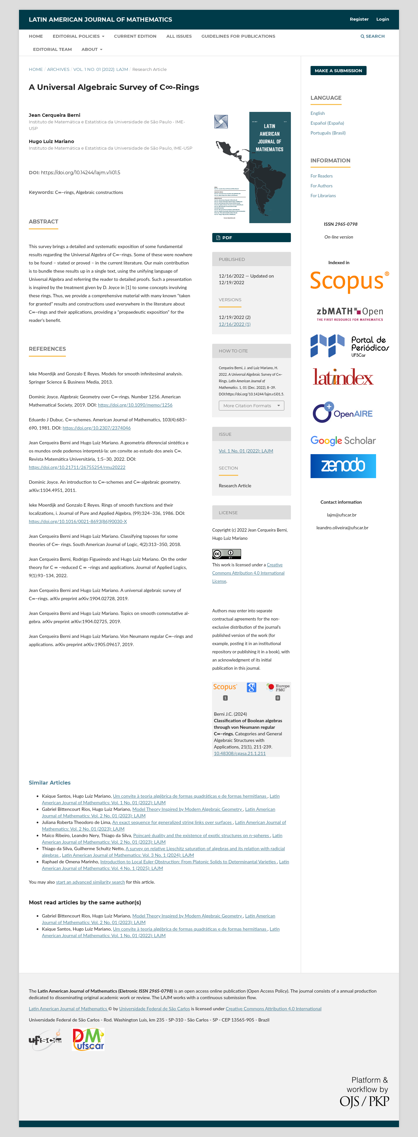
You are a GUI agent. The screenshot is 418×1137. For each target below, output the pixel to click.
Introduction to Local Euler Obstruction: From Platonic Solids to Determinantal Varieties (188, 861)
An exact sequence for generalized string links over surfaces (172, 822)
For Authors (321, 185)
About (90, 49)
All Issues (179, 36)
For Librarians (323, 195)
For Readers (322, 176)
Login (382, 19)
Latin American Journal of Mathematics (100, 19)
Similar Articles (50, 783)
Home (36, 36)
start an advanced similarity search (90, 882)
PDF (226, 237)
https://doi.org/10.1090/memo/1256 (135, 405)
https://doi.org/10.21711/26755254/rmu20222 (77, 467)
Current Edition (135, 36)
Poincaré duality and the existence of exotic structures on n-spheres (201, 835)
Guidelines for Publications (238, 36)
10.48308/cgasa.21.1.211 (240, 753)
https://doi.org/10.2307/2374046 (97, 428)
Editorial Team (52, 49)
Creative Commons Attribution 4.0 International (273, 1008)
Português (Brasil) (328, 133)
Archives (58, 69)
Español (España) (327, 123)
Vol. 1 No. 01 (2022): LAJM (100, 69)
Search (373, 36)
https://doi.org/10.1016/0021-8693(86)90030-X (78, 521)
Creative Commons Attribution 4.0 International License (248, 573)
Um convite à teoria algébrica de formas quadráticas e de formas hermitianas (190, 796)
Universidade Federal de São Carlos (154, 1008)
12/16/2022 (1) (235, 324)
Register (359, 19)
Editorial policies (77, 36)
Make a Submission (338, 70)
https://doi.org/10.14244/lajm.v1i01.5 (80, 173)
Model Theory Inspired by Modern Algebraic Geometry (187, 809)
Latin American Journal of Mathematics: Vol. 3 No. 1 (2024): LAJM (128, 855)
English (318, 113)
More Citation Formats (247, 405)
